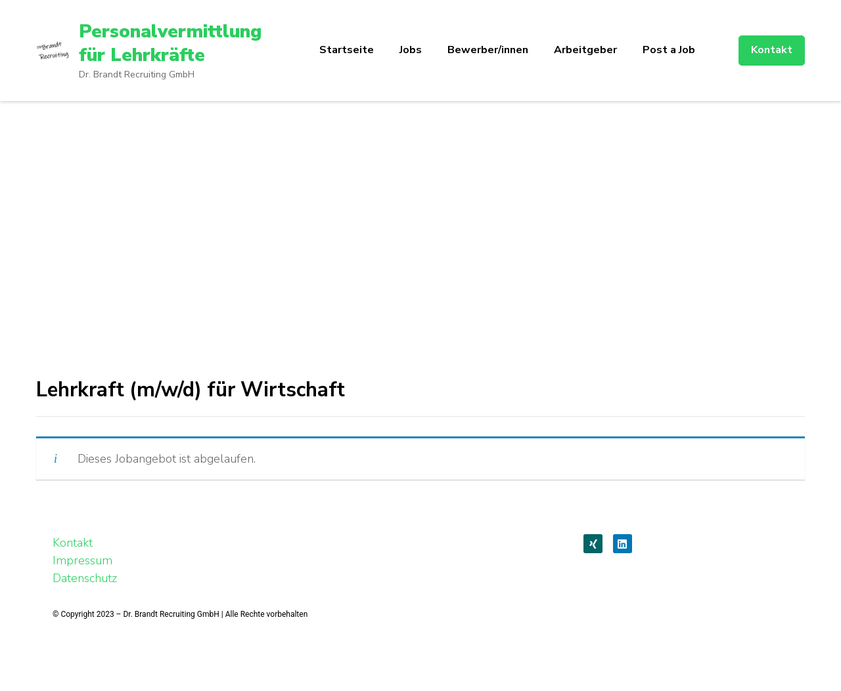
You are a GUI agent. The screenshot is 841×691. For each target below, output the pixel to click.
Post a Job (669, 50)
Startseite (346, 50)
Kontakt (771, 50)
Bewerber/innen (487, 50)
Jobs (410, 50)
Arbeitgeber (585, 50)
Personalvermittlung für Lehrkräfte (170, 43)
